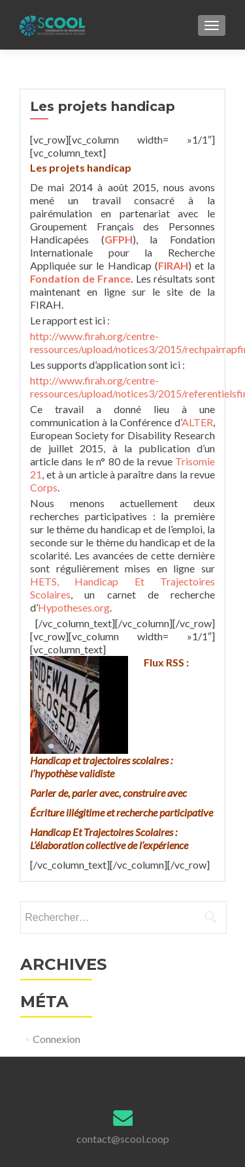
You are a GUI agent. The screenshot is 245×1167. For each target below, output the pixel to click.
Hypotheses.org (74, 607)
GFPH (119, 239)
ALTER (197, 422)
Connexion (56, 1039)
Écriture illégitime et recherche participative (121, 812)
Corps (43, 487)
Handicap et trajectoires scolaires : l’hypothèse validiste (101, 766)
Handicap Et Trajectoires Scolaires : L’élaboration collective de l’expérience (109, 838)
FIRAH (173, 265)
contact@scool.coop (122, 1138)
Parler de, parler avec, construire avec (108, 792)
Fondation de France (80, 278)
